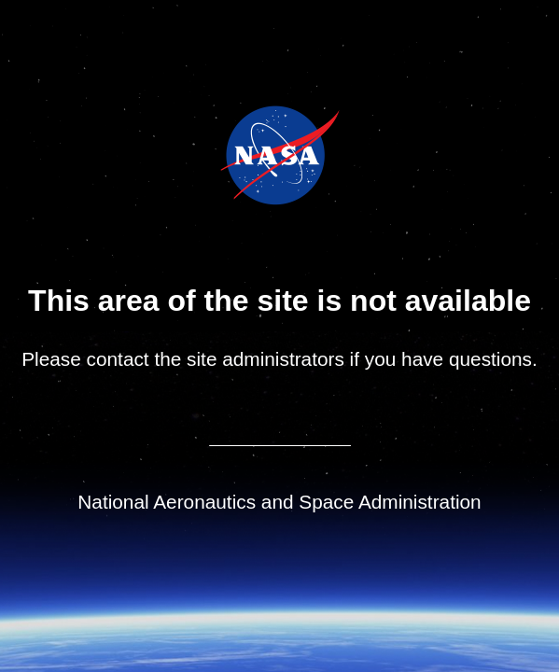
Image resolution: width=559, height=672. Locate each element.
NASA (232, 155)
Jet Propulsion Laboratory (292, 130)
